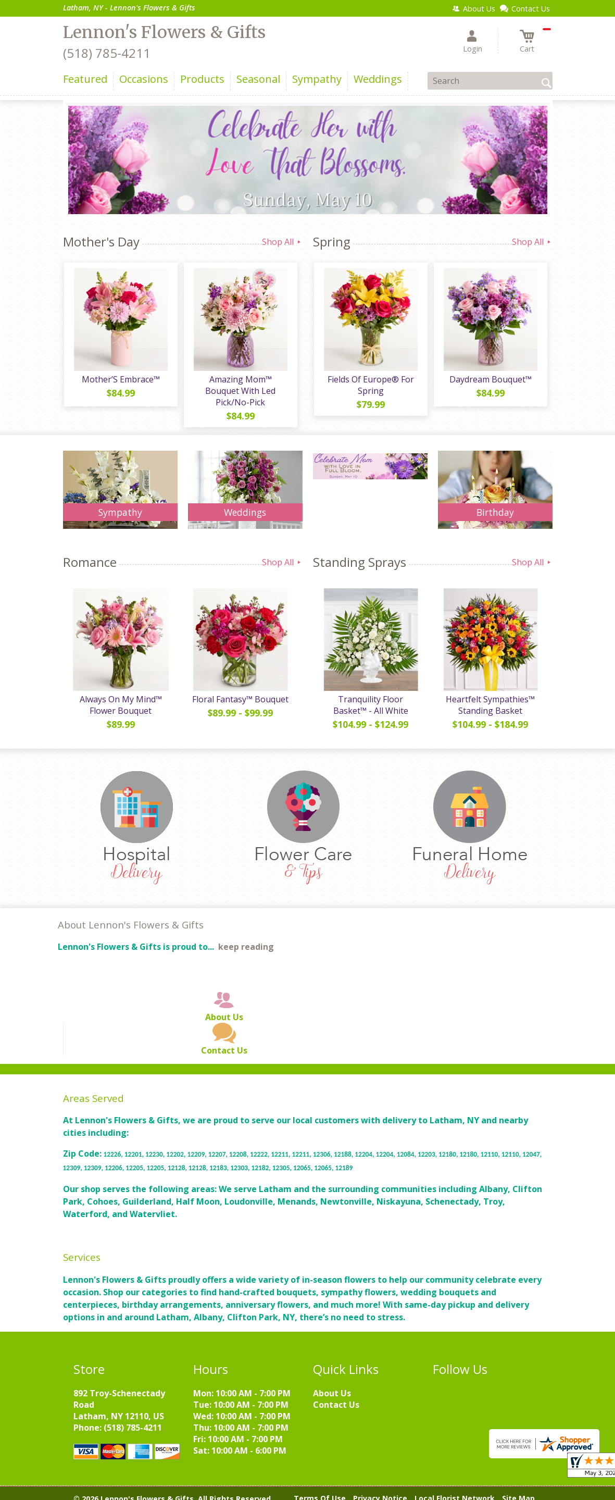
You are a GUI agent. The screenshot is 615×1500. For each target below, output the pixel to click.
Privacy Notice (380, 1489)
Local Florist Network (455, 1489)
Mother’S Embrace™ (120, 380)
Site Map (518, 1489)
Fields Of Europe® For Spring (370, 386)
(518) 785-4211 (106, 52)
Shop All (282, 241)
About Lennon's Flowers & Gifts (131, 915)
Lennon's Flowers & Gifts (164, 32)
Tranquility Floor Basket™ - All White (370, 696)
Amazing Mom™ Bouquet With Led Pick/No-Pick (240, 386)
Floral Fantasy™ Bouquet (240, 690)
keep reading (246, 938)
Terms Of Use (320, 1489)
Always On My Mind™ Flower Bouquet (120, 696)
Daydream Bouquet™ (490, 380)
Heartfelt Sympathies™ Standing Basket (489, 696)
